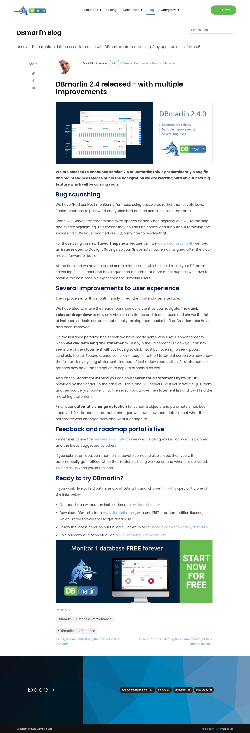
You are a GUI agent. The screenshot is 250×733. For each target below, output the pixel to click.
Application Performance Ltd (217, 728)
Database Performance (93, 619)
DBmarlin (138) (183, 689)
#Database (86, 631)
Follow (115, 63)
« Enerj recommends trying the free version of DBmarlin (88, 641)
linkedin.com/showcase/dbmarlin (179, 527)
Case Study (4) (204, 689)
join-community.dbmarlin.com (141, 535)
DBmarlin (65, 619)
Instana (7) (164, 689)
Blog (150, 10)
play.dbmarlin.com (144, 504)
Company (168, 10)
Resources (131, 10)
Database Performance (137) (137, 689)
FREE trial (223, 10)
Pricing (111, 10)
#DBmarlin (66, 631)
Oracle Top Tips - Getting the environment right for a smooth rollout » (175, 641)
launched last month (175, 243)
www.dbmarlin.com (119, 512)
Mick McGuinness (95, 63)
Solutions (91, 10)
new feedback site (109, 439)
